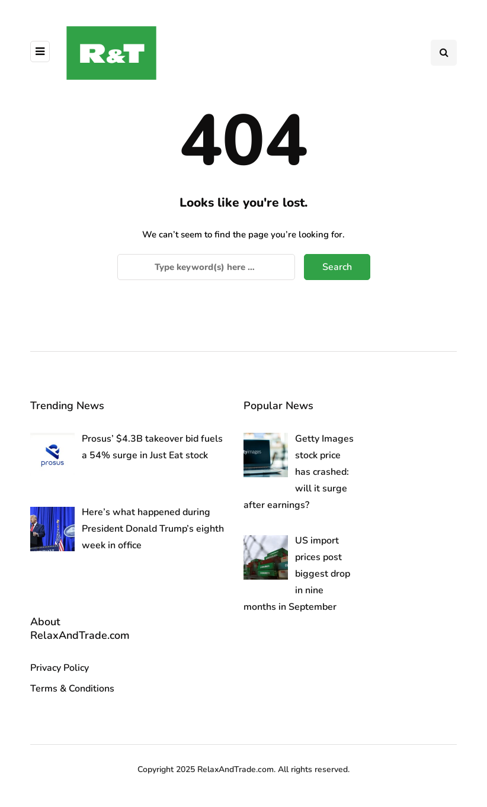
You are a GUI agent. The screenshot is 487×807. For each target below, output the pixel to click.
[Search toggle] (444, 53)
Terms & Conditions (72, 688)
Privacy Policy (59, 667)
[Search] (206, 267)
